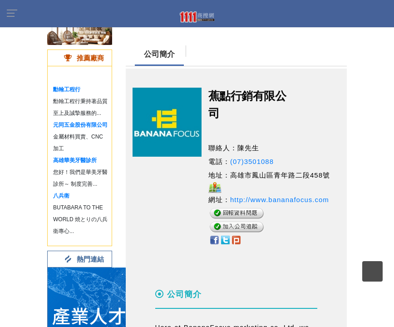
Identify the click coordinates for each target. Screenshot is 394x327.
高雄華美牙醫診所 (75, 160)
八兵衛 (61, 196)
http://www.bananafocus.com (279, 199)
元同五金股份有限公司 (80, 125)
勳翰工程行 (66, 89)
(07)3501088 (252, 161)
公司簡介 (159, 54)
